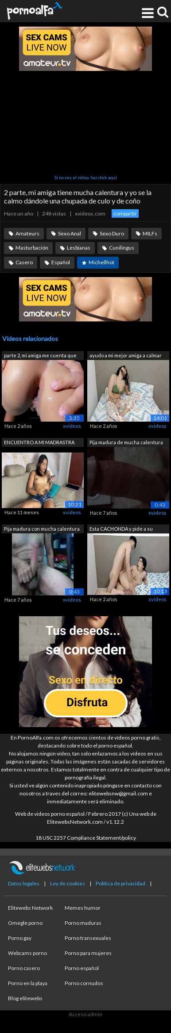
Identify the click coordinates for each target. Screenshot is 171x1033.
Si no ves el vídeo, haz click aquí (85, 177)
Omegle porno (25, 923)
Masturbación (32, 247)
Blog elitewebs (25, 998)
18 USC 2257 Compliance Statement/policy (85, 837)
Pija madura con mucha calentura (42, 529)
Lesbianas (78, 247)
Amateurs (27, 233)
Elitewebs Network (30, 907)
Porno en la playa (27, 983)
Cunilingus (121, 247)
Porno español (82, 968)
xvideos (72, 426)
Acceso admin (85, 1014)
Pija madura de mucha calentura (126, 442)
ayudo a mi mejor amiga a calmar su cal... (125, 356)
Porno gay (19, 938)
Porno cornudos (84, 983)
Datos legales (23, 883)
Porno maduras (83, 923)
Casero (24, 262)
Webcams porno (27, 953)
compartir (125, 213)
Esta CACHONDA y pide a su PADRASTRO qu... (121, 529)
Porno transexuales (88, 938)
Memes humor (83, 907)
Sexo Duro (112, 233)
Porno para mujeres (88, 953)
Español (60, 262)
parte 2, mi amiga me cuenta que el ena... (40, 356)
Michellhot (101, 262)
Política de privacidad (120, 883)
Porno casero (24, 968)
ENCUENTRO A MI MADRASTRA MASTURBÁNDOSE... (39, 443)
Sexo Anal (69, 233)
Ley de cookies (67, 883)
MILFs (150, 233)
